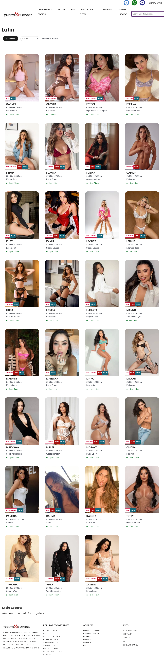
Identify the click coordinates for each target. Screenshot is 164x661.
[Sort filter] (30, 38)
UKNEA (22, 648)
